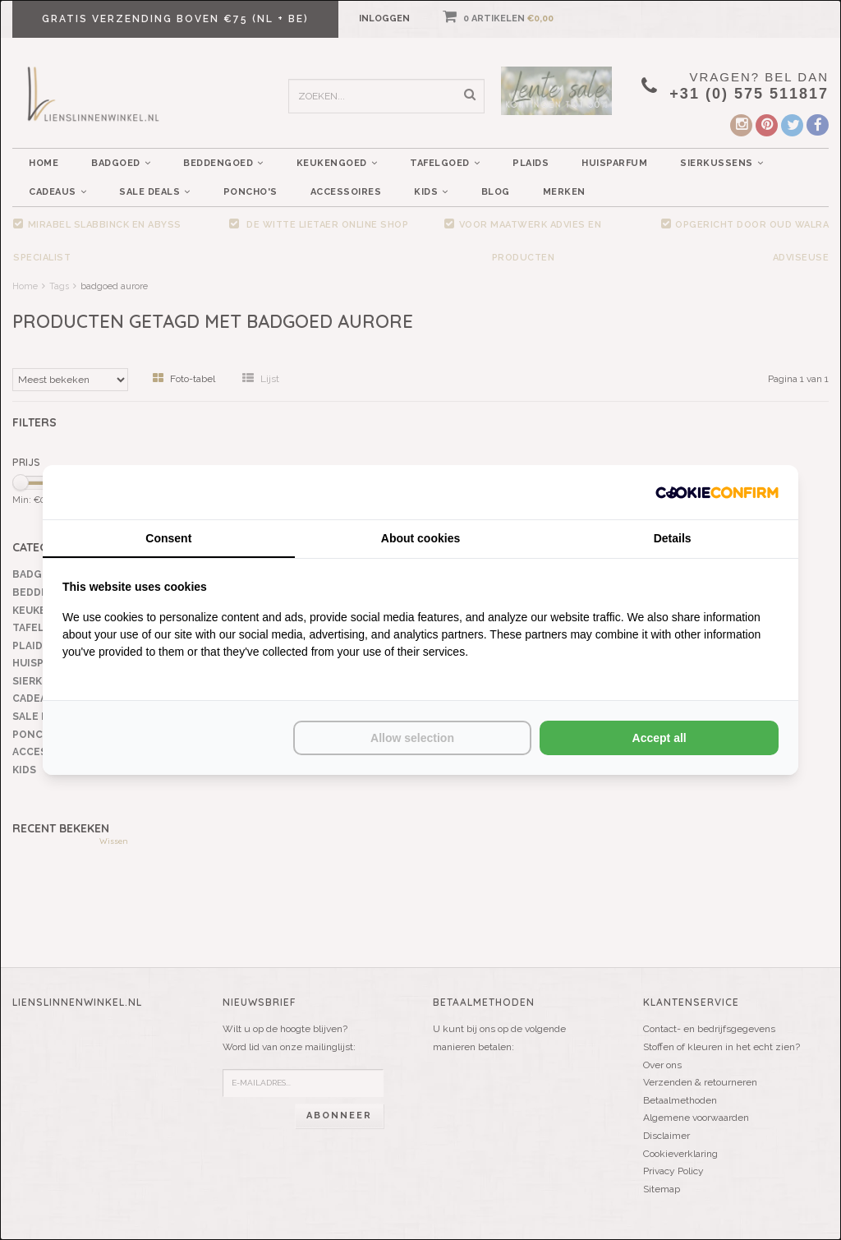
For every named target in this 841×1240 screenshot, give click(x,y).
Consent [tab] (168, 538)
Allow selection (412, 737)
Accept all (659, 737)
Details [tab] (673, 538)
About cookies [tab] (420, 538)
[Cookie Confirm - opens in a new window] (717, 492)
